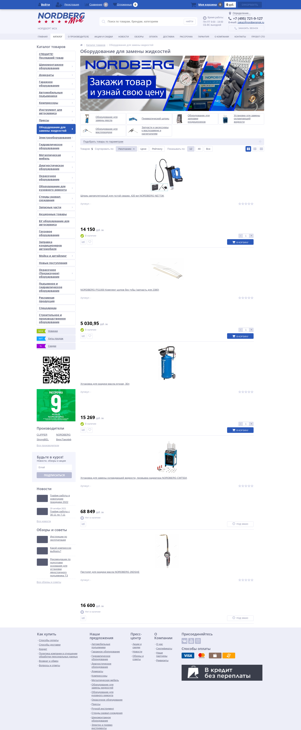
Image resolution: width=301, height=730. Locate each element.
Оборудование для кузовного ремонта (56, 188)
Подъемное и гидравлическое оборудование (50, 287)
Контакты (240, 37)
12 (190, 148)
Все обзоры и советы (49, 582)
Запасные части (56, 207)
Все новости (44, 521)
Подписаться (54, 475)
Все (208, 148)
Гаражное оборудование (56, 83)
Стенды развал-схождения (56, 198)
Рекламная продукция (47, 299)
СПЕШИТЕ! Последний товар (51, 55)
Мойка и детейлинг (56, 256)
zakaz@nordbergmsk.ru (251, 22)
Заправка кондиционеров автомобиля (50, 245)
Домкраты (56, 75)
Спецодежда (47, 308)
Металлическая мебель (56, 156)
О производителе (78, 37)
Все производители (48, 445)
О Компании (222, 37)
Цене (143, 148)
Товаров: (85, 148)
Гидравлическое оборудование (56, 146)
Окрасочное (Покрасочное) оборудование (56, 273)
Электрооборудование (56, 137)
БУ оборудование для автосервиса (54, 222)
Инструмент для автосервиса (56, 111)
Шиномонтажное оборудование (56, 66)
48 (199, 148)
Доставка (168, 37)
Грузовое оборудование (49, 233)
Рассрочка (186, 37)
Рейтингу (157, 148)
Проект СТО (258, 37)
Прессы (56, 120)
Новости (123, 37)
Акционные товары (53, 214)
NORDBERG (63, 434)
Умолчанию (124, 148)
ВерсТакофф (63, 439)
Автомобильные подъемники (56, 94)
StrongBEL (43, 439)
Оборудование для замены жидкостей (56, 128)
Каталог (57, 37)
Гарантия (203, 37)
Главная (42, 37)
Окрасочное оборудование (56, 177)
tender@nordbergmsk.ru (143, 717)
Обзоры (139, 37)
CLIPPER (42, 434)
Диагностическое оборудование (56, 167)
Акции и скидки (103, 37)
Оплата (153, 37)
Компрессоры (56, 103)
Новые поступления (53, 263)
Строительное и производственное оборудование (52, 318)
